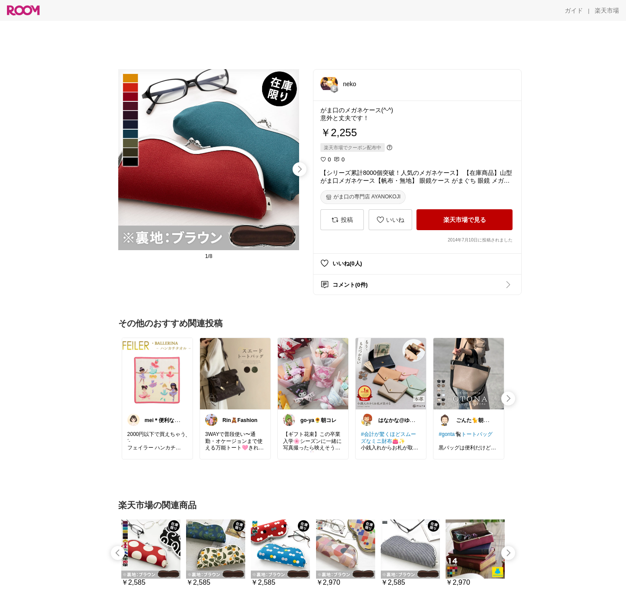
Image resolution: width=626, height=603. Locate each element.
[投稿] (342, 219)
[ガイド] (574, 10)
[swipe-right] (299, 169)
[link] (157, 373)
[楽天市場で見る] (464, 219)
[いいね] (390, 219)
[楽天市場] (607, 10)
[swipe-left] (118, 553)
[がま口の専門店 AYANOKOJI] (363, 197)
